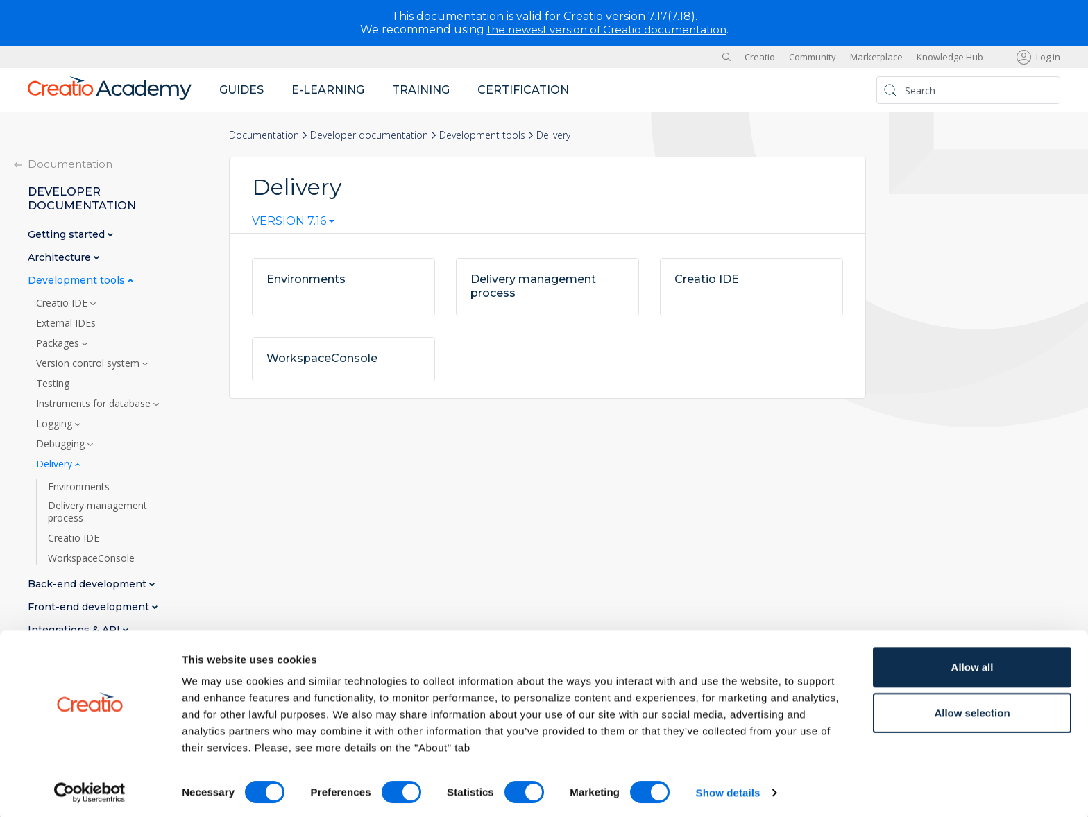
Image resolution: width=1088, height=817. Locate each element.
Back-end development (88, 584)
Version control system (89, 363)
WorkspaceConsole (91, 558)
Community (812, 57)
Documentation (264, 134)
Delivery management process (97, 511)
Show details (728, 790)
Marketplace (876, 57)
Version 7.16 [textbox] (289, 221)
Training (421, 89)
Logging (55, 424)
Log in (1048, 57)
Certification (523, 89)
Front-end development (90, 607)
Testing (52, 383)
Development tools (482, 134)
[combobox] (293, 224)
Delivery (55, 464)
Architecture (61, 258)
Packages (59, 343)
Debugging (61, 444)
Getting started (68, 235)
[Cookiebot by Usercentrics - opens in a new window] (90, 790)
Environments (79, 487)
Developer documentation (369, 134)
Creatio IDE (63, 303)
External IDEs (66, 323)
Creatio (760, 57)
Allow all (972, 664)
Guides (241, 89)
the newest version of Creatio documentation (607, 29)
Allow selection (972, 710)
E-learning (327, 89)
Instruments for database (94, 403)
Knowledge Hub (950, 57)
